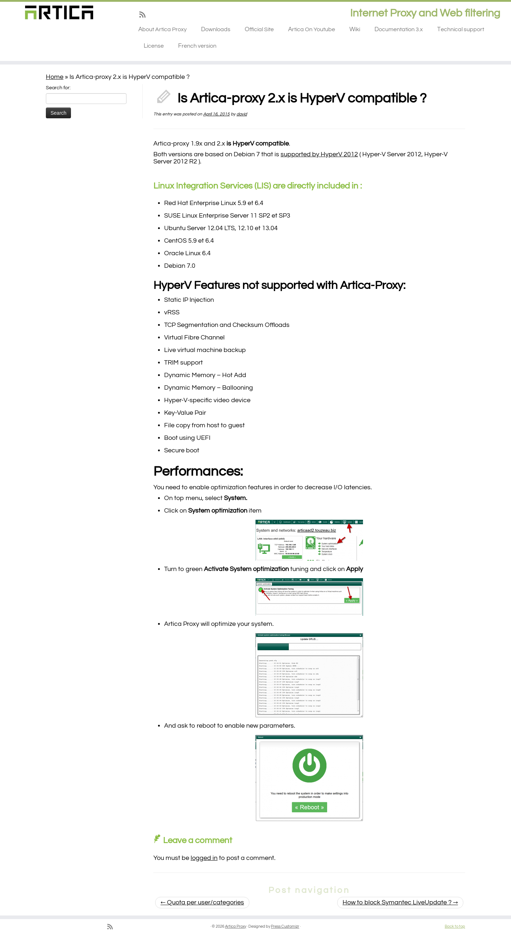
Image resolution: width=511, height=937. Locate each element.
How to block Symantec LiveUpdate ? (400, 902)
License (154, 46)
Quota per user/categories (202, 902)
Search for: (58, 87)
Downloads (215, 29)
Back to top (455, 926)
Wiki (354, 29)
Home (54, 76)
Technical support (460, 29)
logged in (204, 858)
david (242, 114)
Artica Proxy (235, 926)
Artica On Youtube (311, 29)
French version (197, 46)
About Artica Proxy (162, 29)
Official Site (259, 29)
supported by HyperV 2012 (319, 154)
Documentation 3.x (398, 29)
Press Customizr (285, 926)
